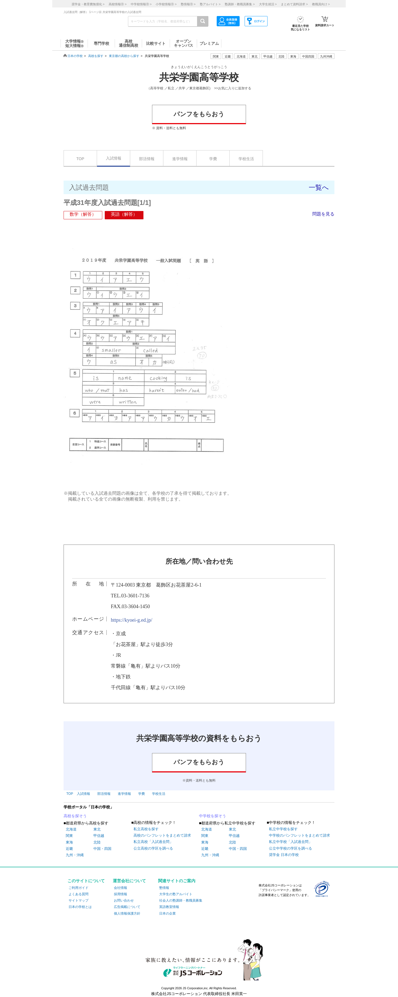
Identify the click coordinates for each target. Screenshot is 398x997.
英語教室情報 (169, 907)
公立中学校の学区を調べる (290, 848)
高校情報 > (117, 4)
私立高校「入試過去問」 (153, 842)
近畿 (69, 849)
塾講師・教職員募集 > (240, 4)
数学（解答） (83, 214)
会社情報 (120, 888)
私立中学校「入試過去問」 (290, 842)
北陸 (97, 842)
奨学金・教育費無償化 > (88, 4)
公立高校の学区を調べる (153, 848)
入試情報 (113, 158)
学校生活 (246, 159)
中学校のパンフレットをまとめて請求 (299, 835)
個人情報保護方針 (127, 913)
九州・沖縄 (75, 855)
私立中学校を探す (283, 829)
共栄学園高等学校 (199, 77)
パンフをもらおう (199, 114)
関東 (69, 836)
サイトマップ (78, 900)
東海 (69, 842)
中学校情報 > (141, 4)
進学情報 (180, 159)
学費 (213, 159)
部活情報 (147, 159)
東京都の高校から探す (124, 56)
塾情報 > (188, 4)
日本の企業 (167, 913)
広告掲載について (127, 907)
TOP (80, 159)
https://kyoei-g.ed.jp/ (131, 620)
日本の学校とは (80, 907)
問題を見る (323, 214)
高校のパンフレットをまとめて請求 (162, 835)
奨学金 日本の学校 (284, 855)
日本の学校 (75, 56)
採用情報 (120, 894)
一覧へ (319, 187)
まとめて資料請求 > (294, 4)
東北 (97, 829)
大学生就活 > (268, 4)
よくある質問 (78, 894)
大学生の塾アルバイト (175, 894)
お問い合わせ (124, 900)
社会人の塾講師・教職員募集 (180, 900)
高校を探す (95, 56)
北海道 (241, 56)
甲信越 (98, 836)
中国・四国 (102, 849)
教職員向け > (321, 4)
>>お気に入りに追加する (232, 88)
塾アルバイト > (210, 4)
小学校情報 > (166, 4)
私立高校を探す (146, 829)
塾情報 (164, 888)
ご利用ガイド (78, 888)
